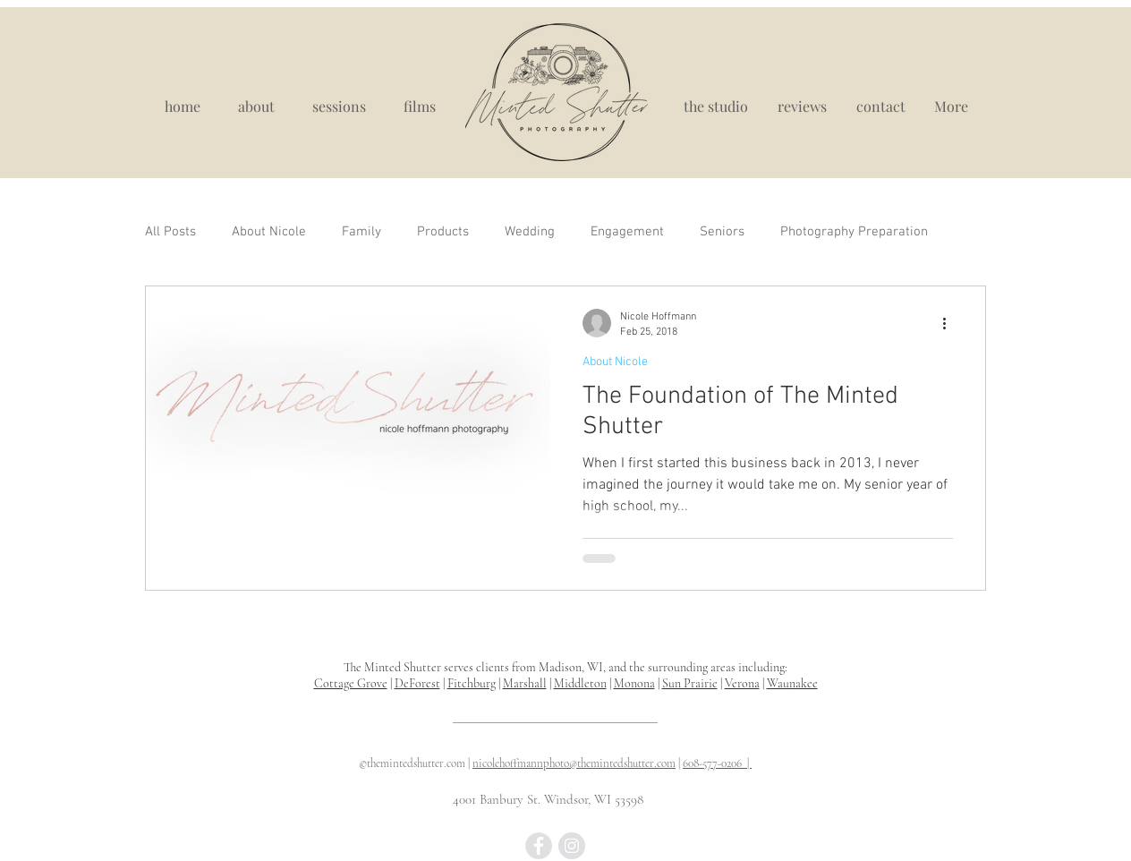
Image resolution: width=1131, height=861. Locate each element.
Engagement (627, 232)
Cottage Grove (350, 683)
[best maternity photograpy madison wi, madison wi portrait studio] (571, 845)
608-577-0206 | (717, 763)
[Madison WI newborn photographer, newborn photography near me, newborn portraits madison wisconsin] (538, 845)
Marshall (525, 683)
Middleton (580, 683)
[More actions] (950, 323)
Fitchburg (471, 683)
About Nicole (269, 232)
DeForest (417, 683)
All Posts (170, 232)
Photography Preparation (854, 232)
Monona (634, 683)
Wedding (530, 232)
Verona (742, 683)
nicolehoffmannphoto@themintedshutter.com (574, 763)
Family (361, 232)
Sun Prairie (690, 683)
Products (443, 232)
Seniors (722, 232)
